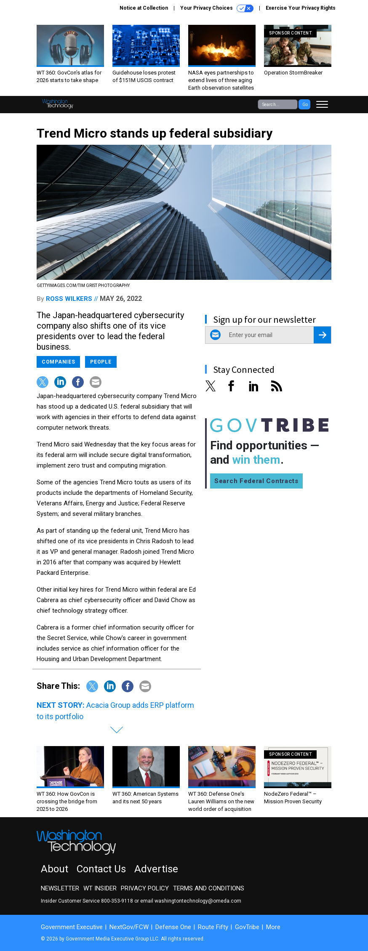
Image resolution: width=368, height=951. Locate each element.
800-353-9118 (117, 901)
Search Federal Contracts (256, 481)
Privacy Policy (145, 888)
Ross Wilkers (69, 299)
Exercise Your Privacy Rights (301, 8)
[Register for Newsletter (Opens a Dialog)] (322, 335)
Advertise (156, 869)
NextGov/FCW (129, 927)
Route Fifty (213, 927)
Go (305, 104)
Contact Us (101, 869)
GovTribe (247, 927)
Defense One (173, 927)
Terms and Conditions (208, 888)
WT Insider (100, 888)
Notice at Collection (144, 8)
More (273, 927)
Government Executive (72, 927)
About (54, 869)
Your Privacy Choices (216, 8)
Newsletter (60, 888)
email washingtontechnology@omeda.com (190, 901)
